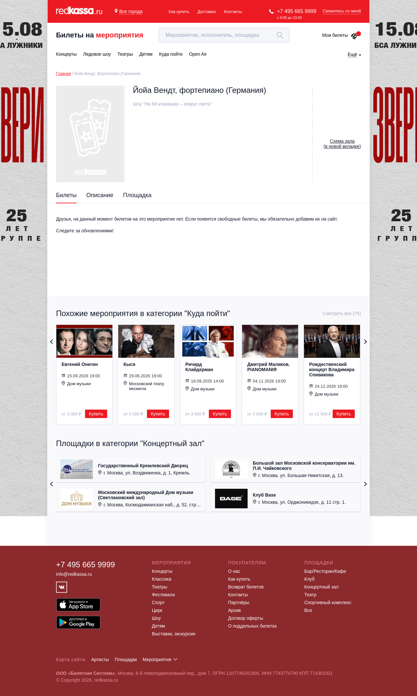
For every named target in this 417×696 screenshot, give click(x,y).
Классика (161, 579)
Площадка (137, 195)
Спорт (158, 602)
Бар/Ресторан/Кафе (325, 571)
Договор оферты (245, 618)
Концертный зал (321, 586)
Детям (158, 626)
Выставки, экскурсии (173, 633)
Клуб (309, 579)
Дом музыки (76, 383)
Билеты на (99, 35)
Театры (159, 586)
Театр (310, 594)
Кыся (129, 364)
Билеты (66, 195)
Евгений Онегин (80, 364)
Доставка (206, 11)
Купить (96, 413)
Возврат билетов (246, 586)
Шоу (156, 618)
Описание (99, 195)
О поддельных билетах (252, 626)
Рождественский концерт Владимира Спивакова (331, 369)
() (342, 143)
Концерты (162, 571)
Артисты (100, 659)
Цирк (157, 610)
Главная (63, 73)
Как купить (179, 11)
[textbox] (224, 35)
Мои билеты (340, 35)
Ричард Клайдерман (199, 367)
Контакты (233, 11)
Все (308, 610)
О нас (234, 571)
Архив (234, 610)
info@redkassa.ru (74, 574)
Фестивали (163, 594)
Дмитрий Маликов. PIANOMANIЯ (268, 367)
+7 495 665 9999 (296, 11)
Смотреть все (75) (342, 313)
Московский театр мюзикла (143, 386)
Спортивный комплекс (328, 602)
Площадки (126, 659)
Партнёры (238, 602)
